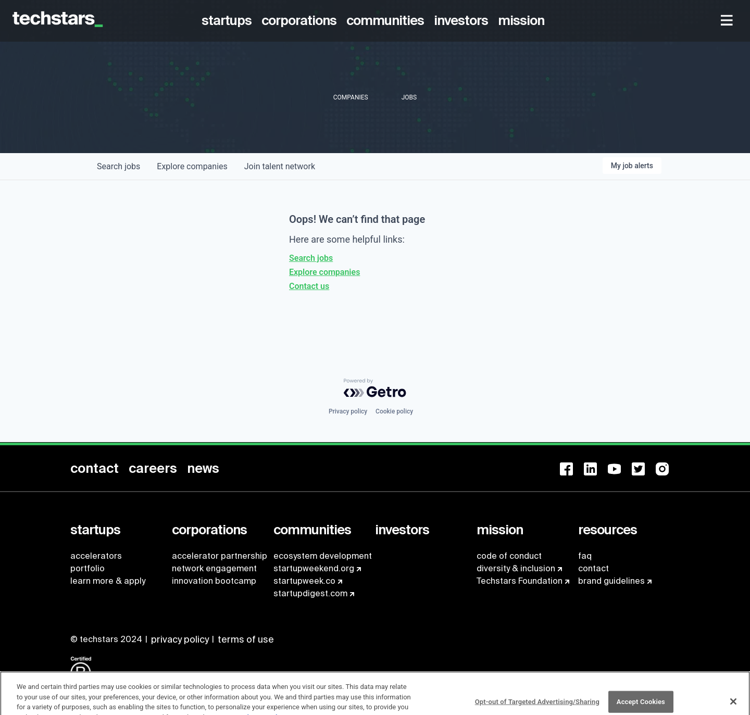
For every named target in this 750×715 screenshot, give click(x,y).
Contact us (309, 286)
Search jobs (311, 258)
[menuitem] (228, 21)
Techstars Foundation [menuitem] (519, 580)
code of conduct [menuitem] (509, 555)
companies (192, 166)
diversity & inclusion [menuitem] (516, 568)
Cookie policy (394, 411)
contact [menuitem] (593, 568)
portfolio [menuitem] (87, 568)
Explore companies (324, 272)
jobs (118, 166)
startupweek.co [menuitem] (304, 580)
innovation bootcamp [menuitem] (214, 580)
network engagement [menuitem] (214, 568)
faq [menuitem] (585, 555)
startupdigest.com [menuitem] (310, 593)
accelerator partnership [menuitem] (219, 555)
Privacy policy (348, 411)
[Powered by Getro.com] (375, 388)
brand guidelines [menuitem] (611, 580)
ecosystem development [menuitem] (322, 555)
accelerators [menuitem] (96, 555)
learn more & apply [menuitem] (107, 580)
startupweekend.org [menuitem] (313, 568)
